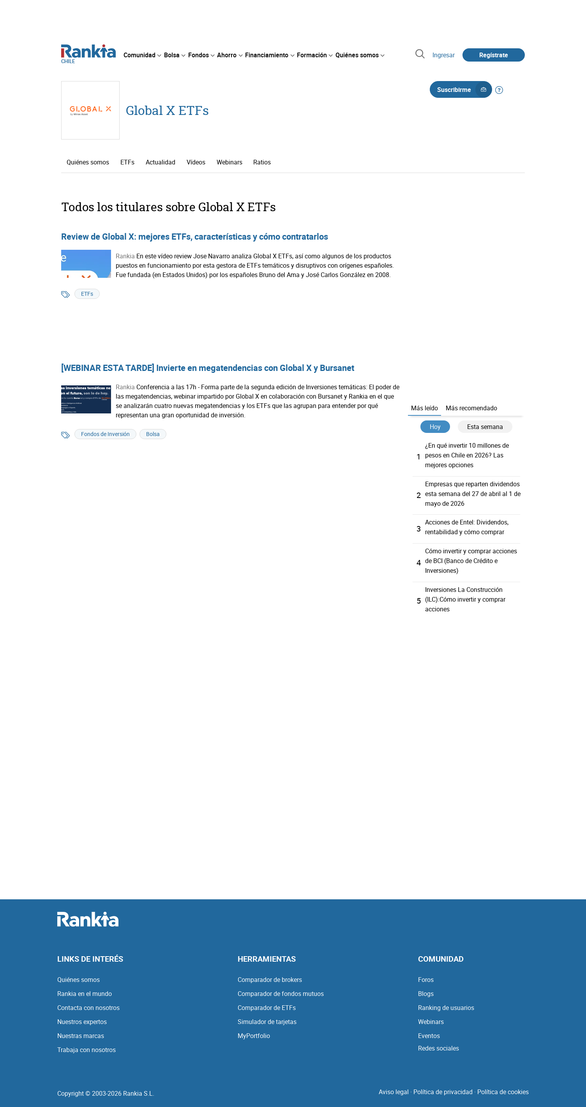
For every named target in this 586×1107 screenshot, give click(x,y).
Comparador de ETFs (267, 1002)
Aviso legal (394, 1086)
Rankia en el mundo (84, 988)
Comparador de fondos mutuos (281, 988)
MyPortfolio (254, 1030)
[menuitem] (142, 54)
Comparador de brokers (270, 974)
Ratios (262, 162)
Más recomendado (471, 408)
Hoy (435, 426)
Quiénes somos (88, 162)
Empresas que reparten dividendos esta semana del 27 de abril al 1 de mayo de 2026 (473, 492)
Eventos (429, 1030)
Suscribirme (464, 89)
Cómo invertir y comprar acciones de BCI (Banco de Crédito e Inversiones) (471, 557)
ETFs (127, 162)
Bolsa (153, 434)
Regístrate (493, 55)
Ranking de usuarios (446, 1002)
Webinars (229, 162)
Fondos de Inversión (105, 434)
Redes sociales (438, 1043)
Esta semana (485, 426)
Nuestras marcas (80, 1030)
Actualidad (160, 162)
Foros (426, 974)
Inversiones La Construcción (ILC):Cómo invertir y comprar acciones (465, 595)
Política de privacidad (443, 1086)
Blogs (426, 988)
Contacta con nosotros (88, 1002)
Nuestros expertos (82, 1016)
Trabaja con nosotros (86, 1044)
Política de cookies (503, 1086)
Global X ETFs (167, 110)
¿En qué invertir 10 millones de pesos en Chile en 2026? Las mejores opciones (467, 454)
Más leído (424, 408)
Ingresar (443, 55)
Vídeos (196, 162)
